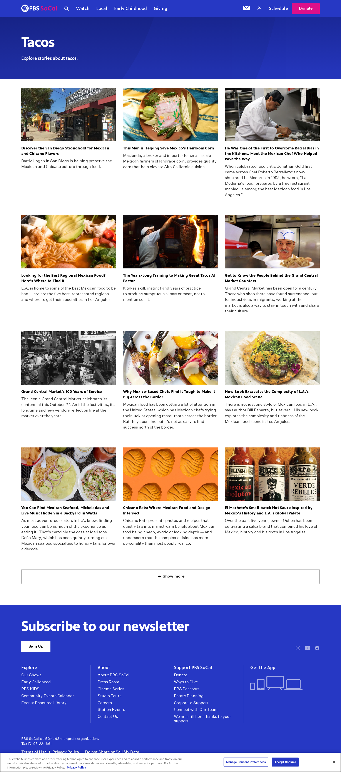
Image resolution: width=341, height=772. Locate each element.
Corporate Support (191, 703)
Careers (105, 703)
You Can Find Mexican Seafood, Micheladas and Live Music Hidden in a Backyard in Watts (65, 511)
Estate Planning (189, 696)
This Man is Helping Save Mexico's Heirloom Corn (168, 148)
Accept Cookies (285, 762)
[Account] (259, 8)
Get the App (262, 667)
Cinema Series (111, 689)
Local (102, 8)
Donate (306, 8)
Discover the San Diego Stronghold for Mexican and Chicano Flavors (65, 151)
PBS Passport (186, 689)
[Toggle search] (66, 8)
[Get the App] (283, 683)
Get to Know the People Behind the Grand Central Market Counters (271, 278)
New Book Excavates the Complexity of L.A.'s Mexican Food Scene (267, 394)
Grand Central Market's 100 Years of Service (61, 391)
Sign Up (35, 646)
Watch (83, 8)
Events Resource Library (44, 703)
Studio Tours (109, 696)
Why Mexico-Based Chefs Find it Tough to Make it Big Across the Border (169, 394)
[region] (170, 762)
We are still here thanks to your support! (202, 719)
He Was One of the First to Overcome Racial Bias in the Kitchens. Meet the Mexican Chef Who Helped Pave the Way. (272, 153)
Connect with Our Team (195, 710)
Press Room (108, 682)
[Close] (334, 762)
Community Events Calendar (47, 696)
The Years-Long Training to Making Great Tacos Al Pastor (169, 278)
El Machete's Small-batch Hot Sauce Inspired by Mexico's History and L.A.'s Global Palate (269, 511)
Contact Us (108, 717)
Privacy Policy (65, 752)
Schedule (278, 8)
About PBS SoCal (113, 675)
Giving (160, 8)
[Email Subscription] (246, 8)
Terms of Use (34, 752)
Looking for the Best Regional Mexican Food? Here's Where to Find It (63, 278)
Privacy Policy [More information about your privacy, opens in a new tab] (76, 767)
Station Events (111, 710)
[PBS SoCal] (39, 9)
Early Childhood (130, 8)
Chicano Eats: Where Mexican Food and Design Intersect (166, 511)
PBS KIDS (30, 689)
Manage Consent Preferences (246, 762)
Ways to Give (186, 682)
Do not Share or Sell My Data (112, 752)
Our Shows (31, 675)
